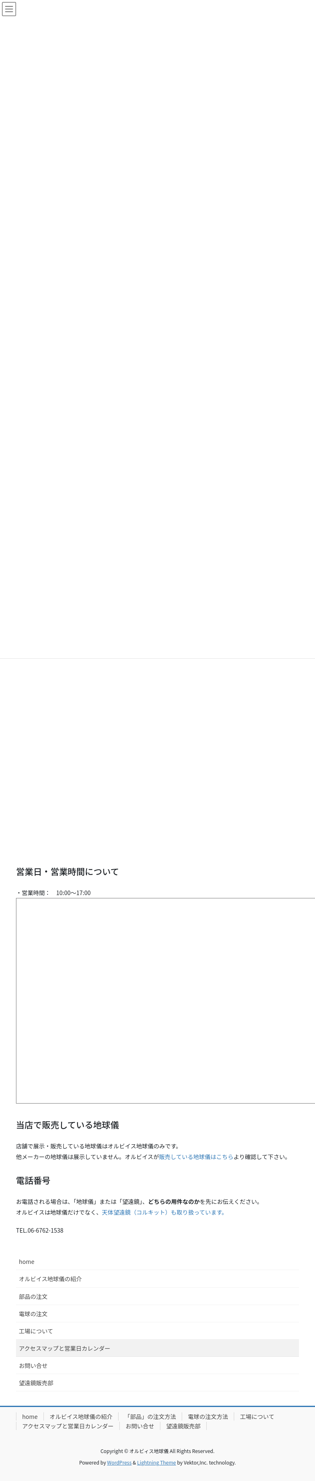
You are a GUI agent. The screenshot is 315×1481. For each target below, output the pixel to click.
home (26, 1261)
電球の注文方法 (208, 1416)
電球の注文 (33, 1314)
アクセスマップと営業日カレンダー (64, 1348)
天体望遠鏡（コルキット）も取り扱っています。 (165, 1212)
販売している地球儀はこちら (196, 1156)
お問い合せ (33, 1365)
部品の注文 (33, 1296)
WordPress (119, 1462)
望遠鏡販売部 (36, 1383)
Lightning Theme (156, 1462)
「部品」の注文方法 (150, 1416)
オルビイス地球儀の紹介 (50, 1279)
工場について (36, 1331)
